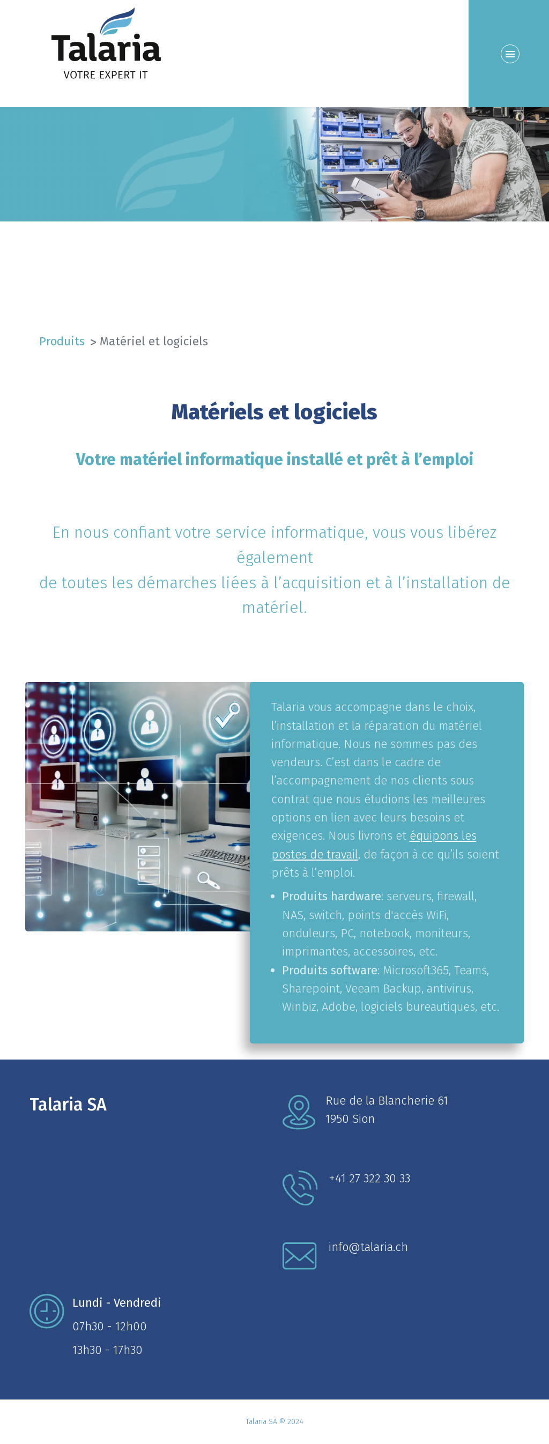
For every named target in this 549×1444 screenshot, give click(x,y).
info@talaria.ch (368, 1247)
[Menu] (509, 53)
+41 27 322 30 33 (369, 1178)
